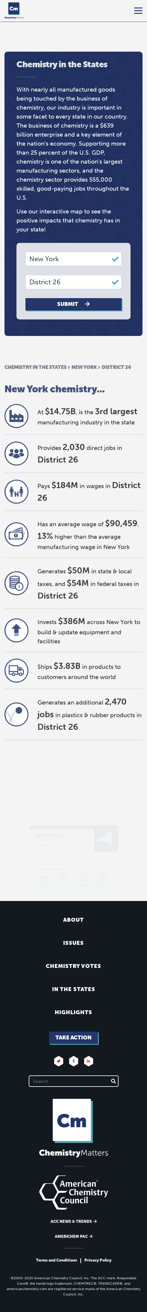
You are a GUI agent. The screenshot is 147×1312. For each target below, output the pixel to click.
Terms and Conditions (56, 1260)
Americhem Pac (71, 1236)
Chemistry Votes (73, 966)
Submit (73, 304)
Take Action (73, 1037)
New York (84, 389)
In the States (73, 989)
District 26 (116, 389)
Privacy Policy (97, 1260)
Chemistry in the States (35, 389)
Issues (73, 943)
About (73, 920)
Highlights (73, 1012)
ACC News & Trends (71, 1221)
